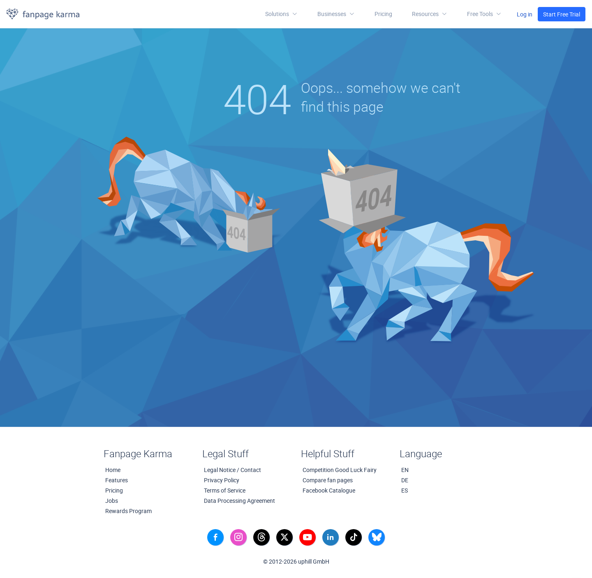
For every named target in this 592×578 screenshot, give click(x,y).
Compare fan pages (328, 480)
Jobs (111, 500)
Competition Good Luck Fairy (340, 470)
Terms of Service (224, 490)
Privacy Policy (221, 480)
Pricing (383, 14)
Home (112, 470)
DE (404, 480)
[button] (429, 14)
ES (404, 490)
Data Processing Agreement (239, 500)
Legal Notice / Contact (232, 470)
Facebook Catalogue (329, 490)
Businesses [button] (336, 14)
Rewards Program (128, 511)
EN (405, 470)
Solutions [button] (281, 14)
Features (116, 480)
